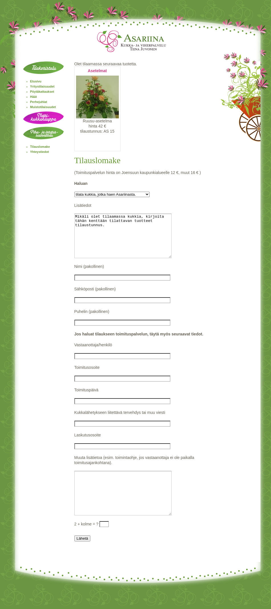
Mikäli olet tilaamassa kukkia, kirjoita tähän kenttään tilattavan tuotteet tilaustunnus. (128, 240)
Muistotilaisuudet (43, 107)
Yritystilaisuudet (42, 86)
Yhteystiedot (39, 151)
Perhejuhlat (38, 102)
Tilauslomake (40, 146)
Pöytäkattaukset (42, 91)
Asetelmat (97, 70)
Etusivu (36, 81)
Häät (33, 96)
